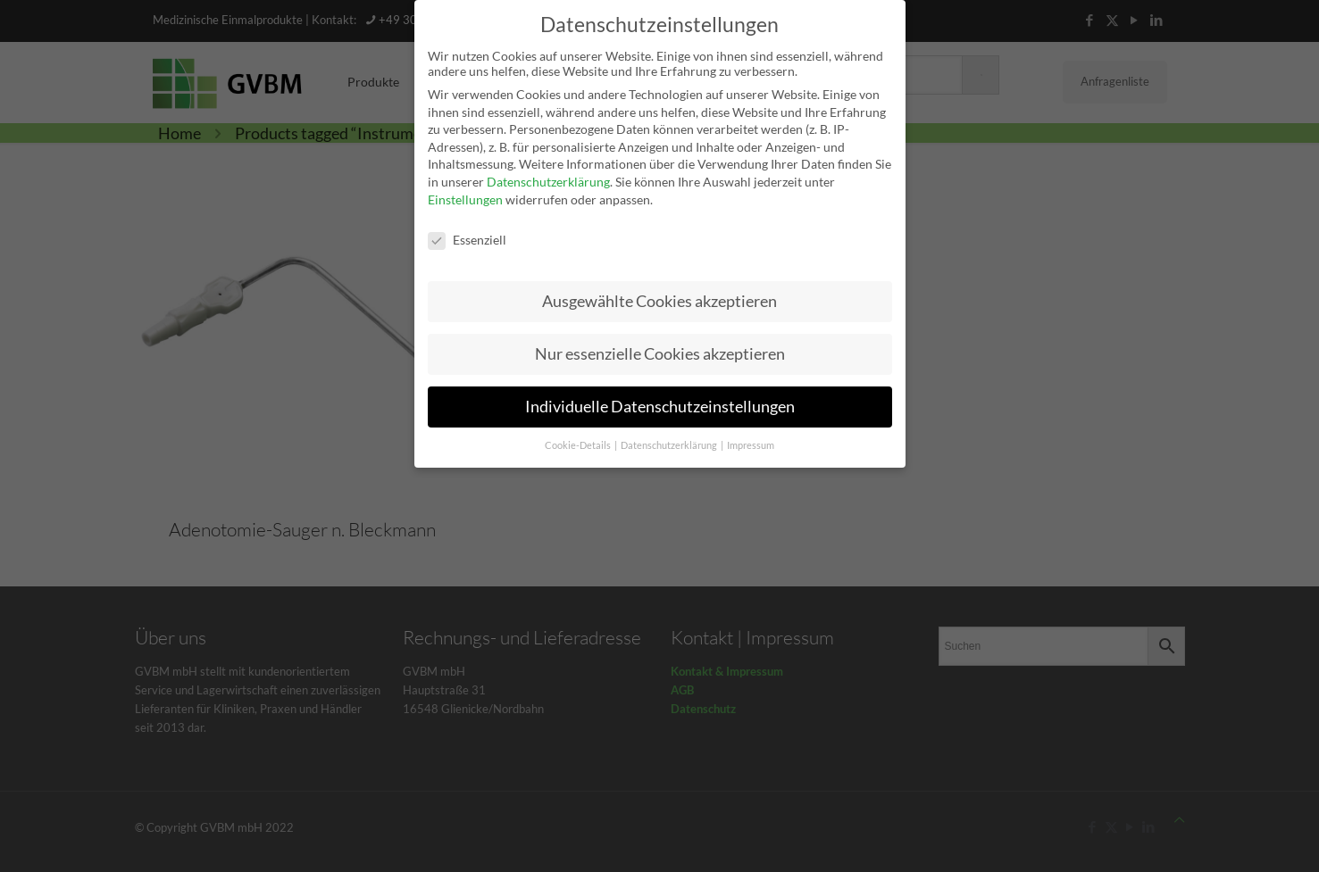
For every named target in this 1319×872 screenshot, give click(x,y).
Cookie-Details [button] (579, 441)
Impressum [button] (750, 441)
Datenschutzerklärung (548, 177)
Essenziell (467, 234)
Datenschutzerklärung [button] (670, 441)
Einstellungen (465, 194)
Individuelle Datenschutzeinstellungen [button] (660, 402)
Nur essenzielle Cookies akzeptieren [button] (660, 349)
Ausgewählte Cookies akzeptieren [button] (659, 296)
